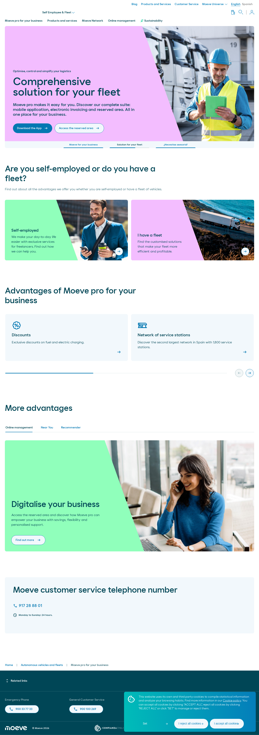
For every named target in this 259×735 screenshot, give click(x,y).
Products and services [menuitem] (62, 20)
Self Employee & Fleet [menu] (58, 12)
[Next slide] (250, 373)
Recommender (71, 427)
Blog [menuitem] (134, 4)
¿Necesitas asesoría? (175, 145)
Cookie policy (232, 700)
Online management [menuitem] (121, 20)
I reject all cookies (189, 723)
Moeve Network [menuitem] (92, 20)
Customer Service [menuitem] (186, 4)
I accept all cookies (226, 723)
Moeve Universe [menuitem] (214, 4)
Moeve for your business (83, 145)
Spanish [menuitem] (247, 4)
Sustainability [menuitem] (151, 20)
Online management (19, 427)
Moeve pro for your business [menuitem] (23, 20)
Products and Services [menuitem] (156, 4)
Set (145, 723)
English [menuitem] (235, 4)
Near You (47, 427)
